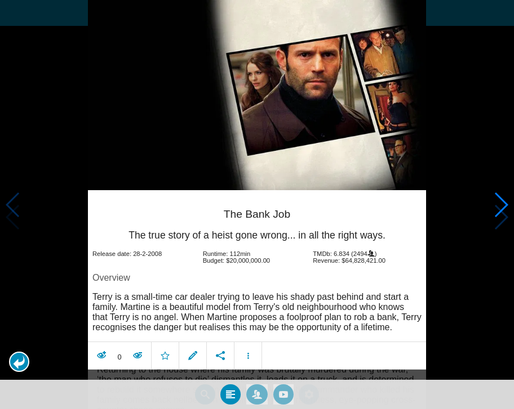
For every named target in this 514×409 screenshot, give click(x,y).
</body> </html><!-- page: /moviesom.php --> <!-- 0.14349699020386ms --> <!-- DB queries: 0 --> (257, 204)
